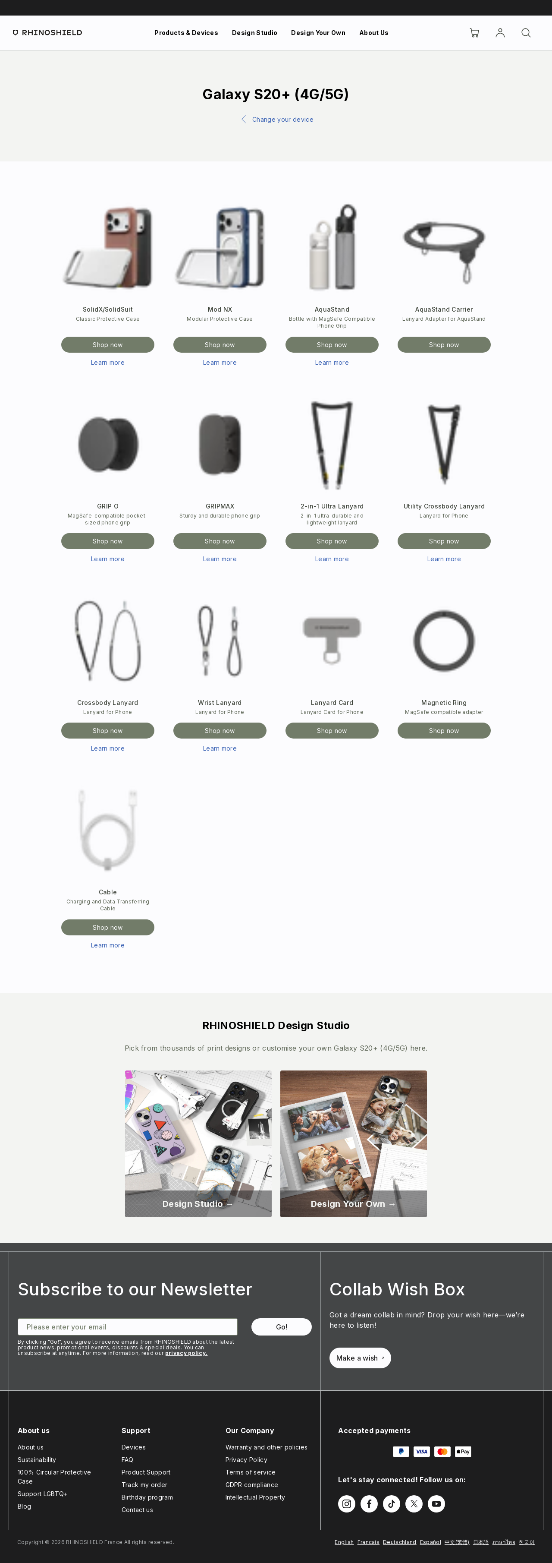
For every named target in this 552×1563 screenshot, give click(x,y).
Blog (24, 1506)
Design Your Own (318, 32)
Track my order (144, 1484)
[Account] (500, 33)
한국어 (527, 1542)
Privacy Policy (246, 1459)
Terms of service (251, 1472)
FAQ (128, 1459)
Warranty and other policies (267, 1447)
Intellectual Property (255, 1497)
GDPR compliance (252, 1484)
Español (430, 1542)
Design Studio (254, 32)
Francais (369, 1542)
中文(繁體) (457, 1542)
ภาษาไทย (503, 1542)
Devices (134, 1447)
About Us (374, 32)
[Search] (526, 33)
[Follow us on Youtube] (436, 1503)
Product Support (146, 1472)
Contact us (137, 1509)
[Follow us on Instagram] (346, 1503)
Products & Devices (186, 32)
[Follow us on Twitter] (414, 1503)
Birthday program (147, 1497)
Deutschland (400, 1542)
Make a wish (360, 1358)
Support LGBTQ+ (43, 1493)
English (344, 1542)
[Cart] (474, 33)
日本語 (481, 1542)
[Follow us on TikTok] (391, 1503)
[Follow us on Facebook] (369, 1503)
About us (31, 1447)
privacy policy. (186, 1353)
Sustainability (37, 1459)
